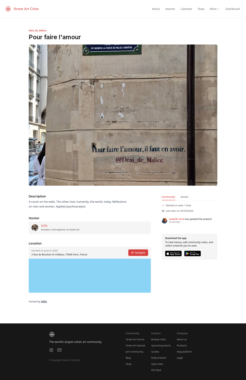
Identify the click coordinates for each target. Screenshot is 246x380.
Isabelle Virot (176, 219)
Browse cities (158, 339)
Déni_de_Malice (37, 30)
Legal (180, 357)
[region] (90, 276)
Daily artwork (158, 357)
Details (184, 196)
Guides (155, 351)
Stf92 (44, 226)
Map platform (184, 351)
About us (182, 339)
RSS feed (156, 370)
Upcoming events (161, 345)
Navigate (138, 252)
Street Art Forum (135, 339)
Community (168, 196)
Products (182, 345)
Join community (134, 351)
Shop (128, 364)
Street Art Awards (135, 345)
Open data (157, 364)
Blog (128, 357)
